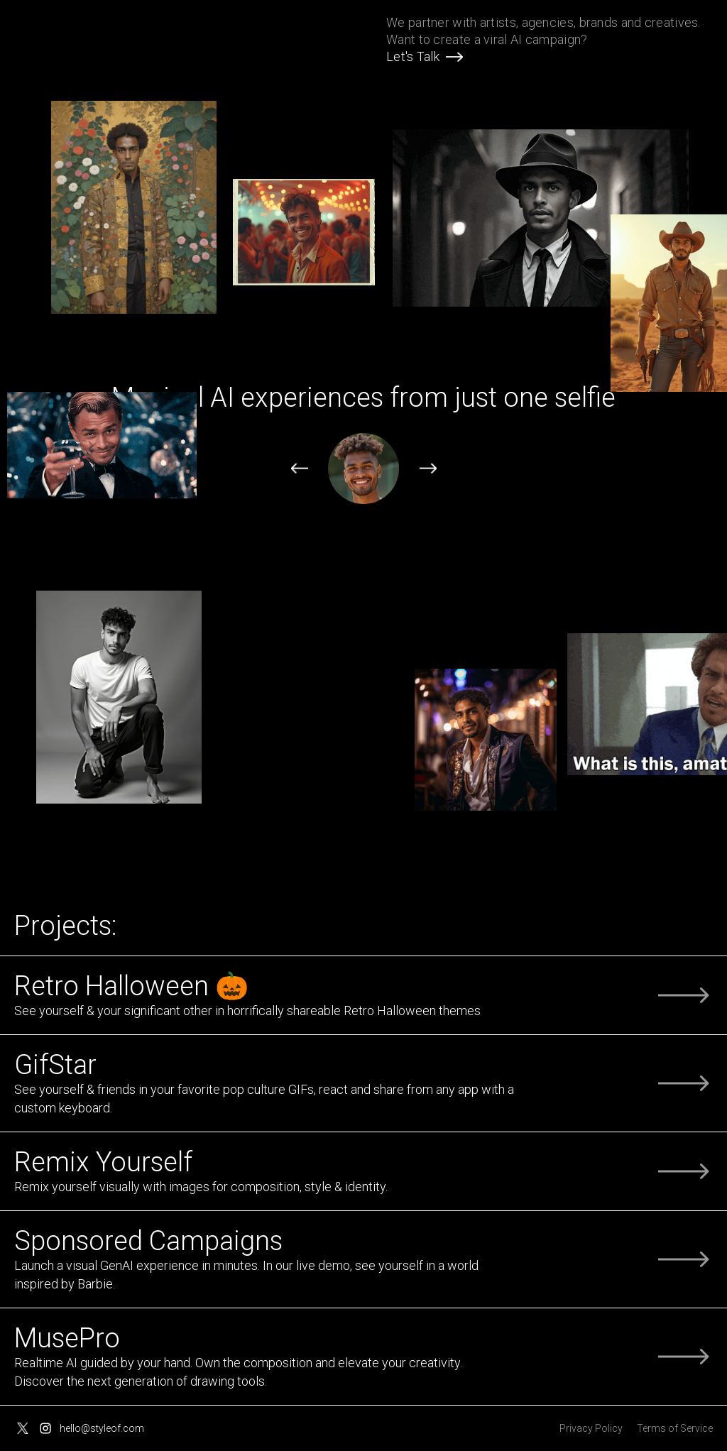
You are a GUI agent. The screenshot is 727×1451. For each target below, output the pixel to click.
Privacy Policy (591, 1428)
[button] (299, 469)
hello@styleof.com (102, 1428)
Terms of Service (675, 1428)
